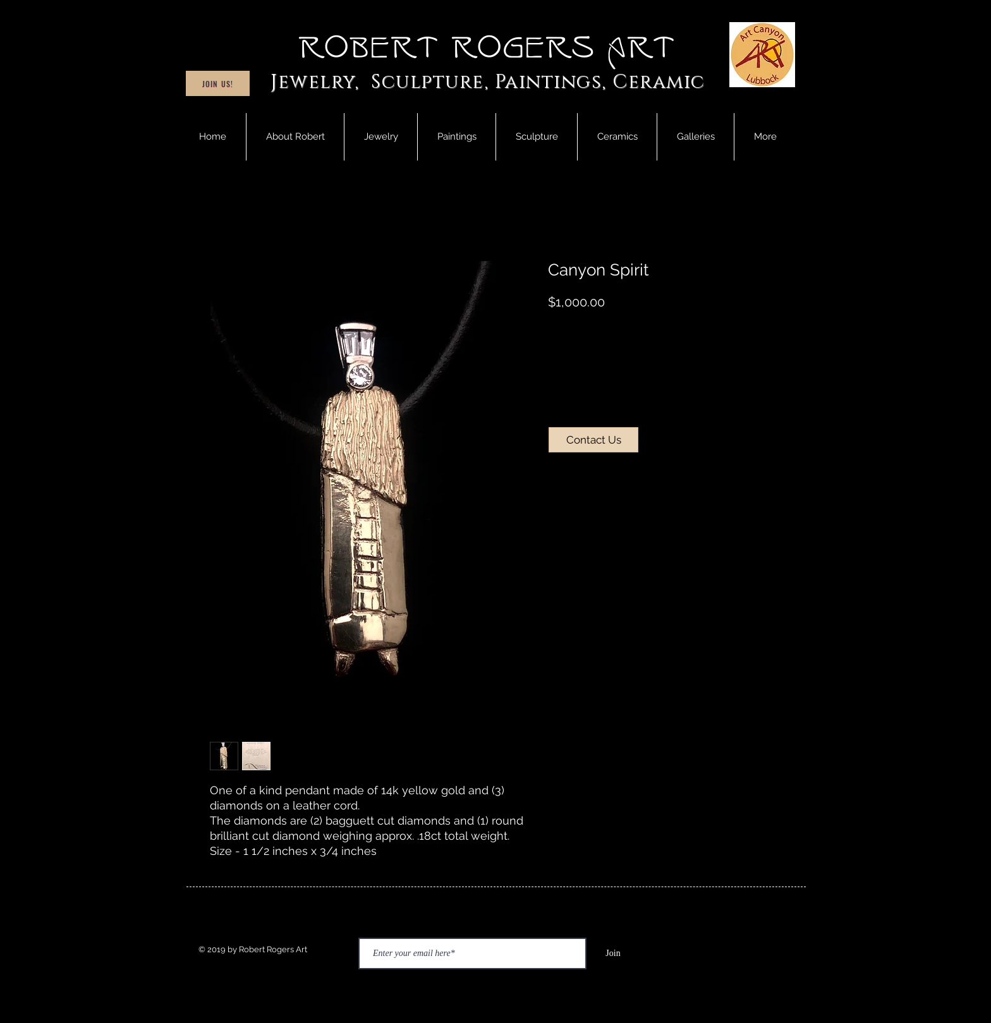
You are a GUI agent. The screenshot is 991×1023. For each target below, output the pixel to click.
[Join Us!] (218, 83)
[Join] (613, 953)
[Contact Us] (593, 439)
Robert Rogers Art (488, 48)
